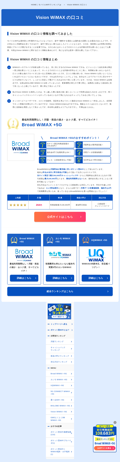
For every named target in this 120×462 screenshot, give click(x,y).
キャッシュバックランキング (58, 348)
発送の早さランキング (60, 356)
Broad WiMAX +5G (42, 124)
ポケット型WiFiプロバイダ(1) (61, 441)
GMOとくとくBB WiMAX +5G (58, 418)
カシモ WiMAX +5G (59, 380)
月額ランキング (57, 341)
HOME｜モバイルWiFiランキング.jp (46, 5)
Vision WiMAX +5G (59, 412)
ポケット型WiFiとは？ (60, 330)
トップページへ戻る (59, 324)
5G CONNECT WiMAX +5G (60, 392)
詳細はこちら (24, 278)
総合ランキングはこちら (60, 291)
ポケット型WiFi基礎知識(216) (61, 433)
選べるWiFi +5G (57, 400)
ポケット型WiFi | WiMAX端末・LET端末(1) (60, 451)
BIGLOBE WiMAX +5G (60, 406)
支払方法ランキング (59, 362)
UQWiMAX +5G (57, 385)
